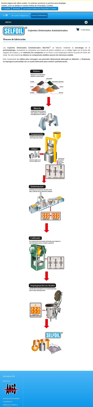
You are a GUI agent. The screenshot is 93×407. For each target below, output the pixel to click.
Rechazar (16, 9)
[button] (6, 15)
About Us (6, 381)
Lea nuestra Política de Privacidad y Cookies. (40, 9)
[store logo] (15, 31)
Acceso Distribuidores (39, 15)
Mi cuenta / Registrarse (20, 15)
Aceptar (7, 9)
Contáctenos (7, 401)
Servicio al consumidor (11, 398)
